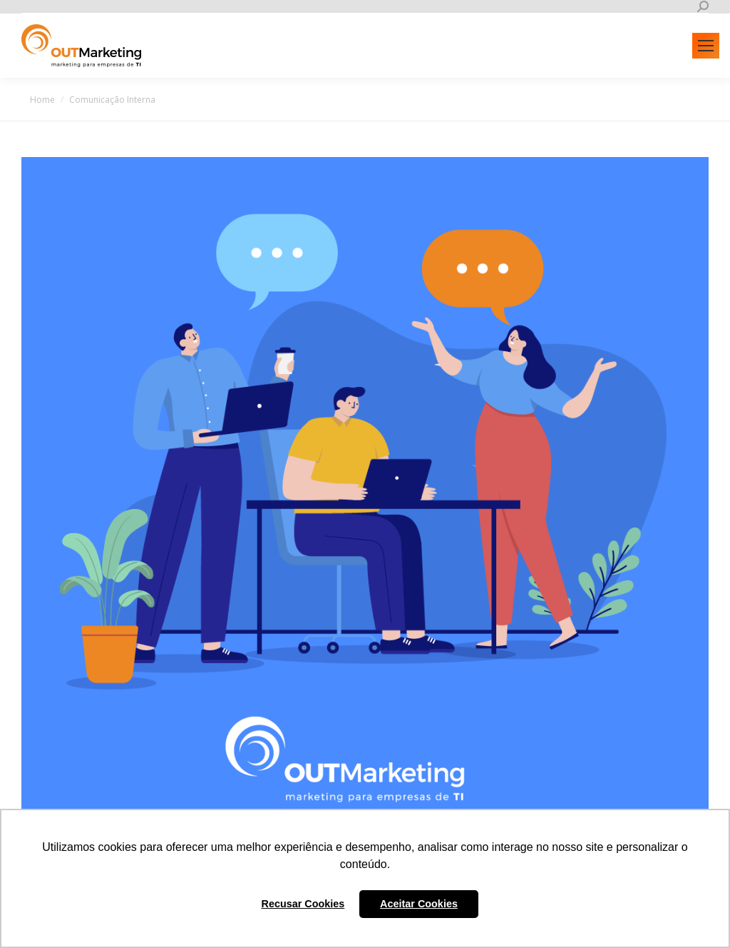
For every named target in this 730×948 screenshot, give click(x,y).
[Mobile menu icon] (705, 46)
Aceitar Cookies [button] (419, 903)
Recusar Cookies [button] (303, 903)
